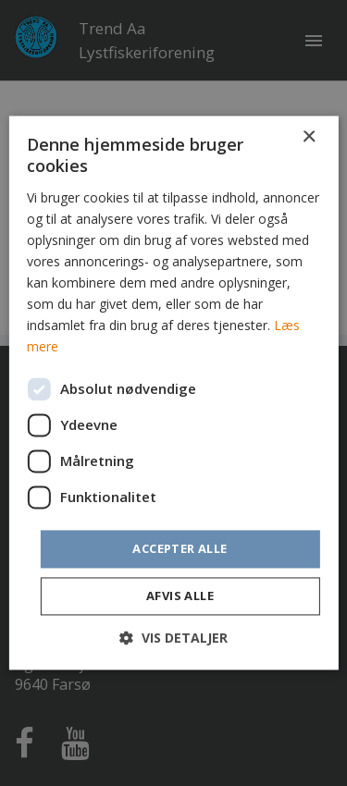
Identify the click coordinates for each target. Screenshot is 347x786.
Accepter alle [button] (179, 548)
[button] (173, 638)
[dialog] (173, 393)
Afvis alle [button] (180, 596)
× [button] (309, 137)
